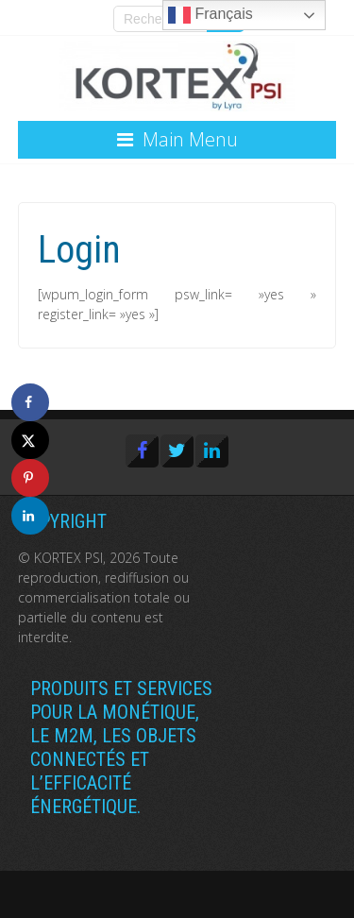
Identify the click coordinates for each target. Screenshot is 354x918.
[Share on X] (30, 440)
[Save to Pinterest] (30, 478)
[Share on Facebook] (30, 402)
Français (210, 15)
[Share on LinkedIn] (30, 516)
